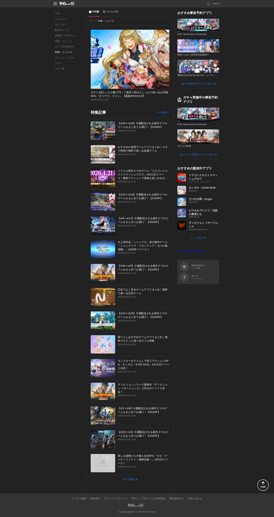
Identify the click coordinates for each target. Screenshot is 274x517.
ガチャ (58, 63)
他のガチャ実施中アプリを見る (197, 154)
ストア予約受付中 (64, 46)
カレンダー (61, 24)
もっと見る (197, 237)
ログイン (217, 3)
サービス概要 (79, 498)
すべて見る (162, 112)
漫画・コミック (63, 41)
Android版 (112, 11)
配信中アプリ (62, 30)
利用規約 (95, 498)
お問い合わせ (195, 498)
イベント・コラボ (64, 57)
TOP (57, 13)
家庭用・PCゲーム (65, 35)
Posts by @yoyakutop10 (190, 250)
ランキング (61, 19)
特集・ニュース (63, 52)
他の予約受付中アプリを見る (197, 83)
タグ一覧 (60, 68)
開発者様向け (176, 498)
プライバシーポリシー (115, 498)
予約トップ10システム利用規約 (148, 498)
